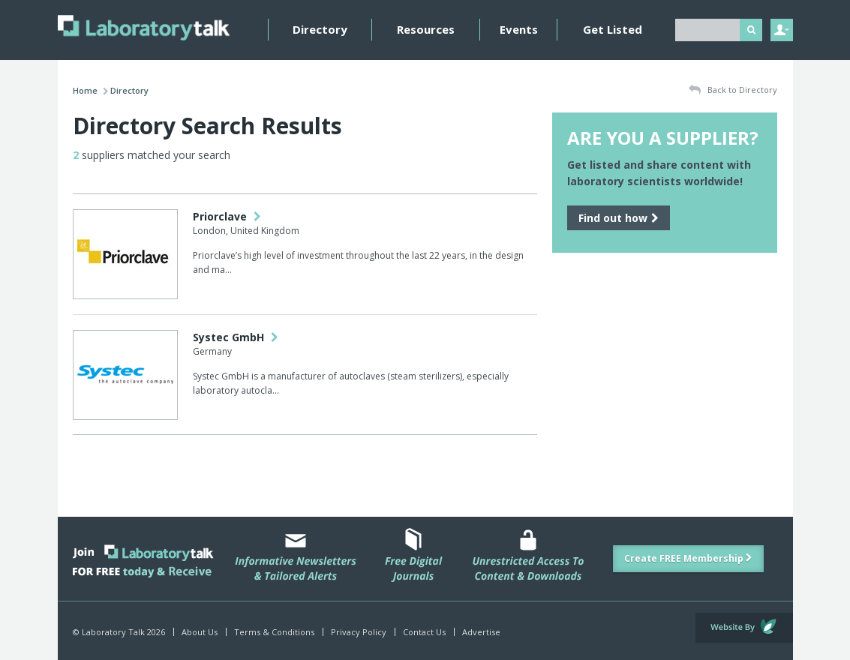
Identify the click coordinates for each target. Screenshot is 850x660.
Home (85, 90)
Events (519, 29)
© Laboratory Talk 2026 (119, 632)
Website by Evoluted (744, 628)
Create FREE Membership (688, 558)
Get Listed (612, 29)
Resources (426, 29)
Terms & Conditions (274, 632)
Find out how (618, 218)
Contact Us (424, 632)
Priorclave (227, 216)
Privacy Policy (358, 632)
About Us (200, 632)
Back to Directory (733, 90)
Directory (320, 29)
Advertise (481, 632)
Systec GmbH (235, 337)
